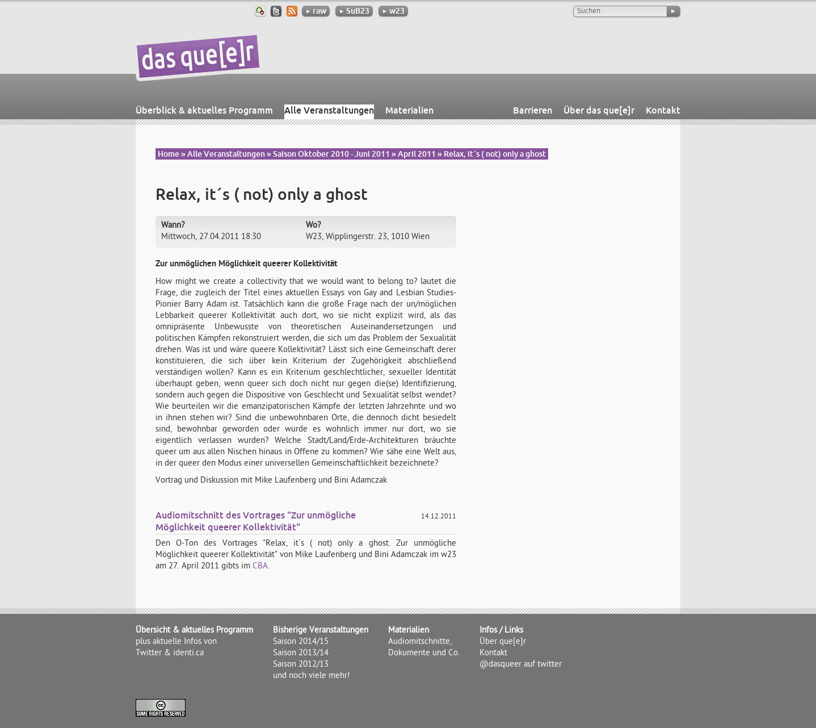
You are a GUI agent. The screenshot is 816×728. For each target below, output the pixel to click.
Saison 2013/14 (301, 653)
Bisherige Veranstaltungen (320, 631)
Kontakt (663, 110)
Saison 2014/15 (301, 642)
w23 (393, 10)
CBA (260, 567)
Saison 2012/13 (301, 665)
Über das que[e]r (598, 110)
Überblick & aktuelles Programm (204, 110)
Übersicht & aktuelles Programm (194, 631)
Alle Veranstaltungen (329, 110)
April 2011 (417, 153)
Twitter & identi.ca (170, 653)
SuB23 (354, 10)
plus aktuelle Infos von (176, 642)
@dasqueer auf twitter (520, 665)
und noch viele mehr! (311, 676)
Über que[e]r (502, 642)
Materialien (409, 110)
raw (315, 10)
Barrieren (532, 110)
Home (168, 153)
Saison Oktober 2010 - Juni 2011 (331, 153)
